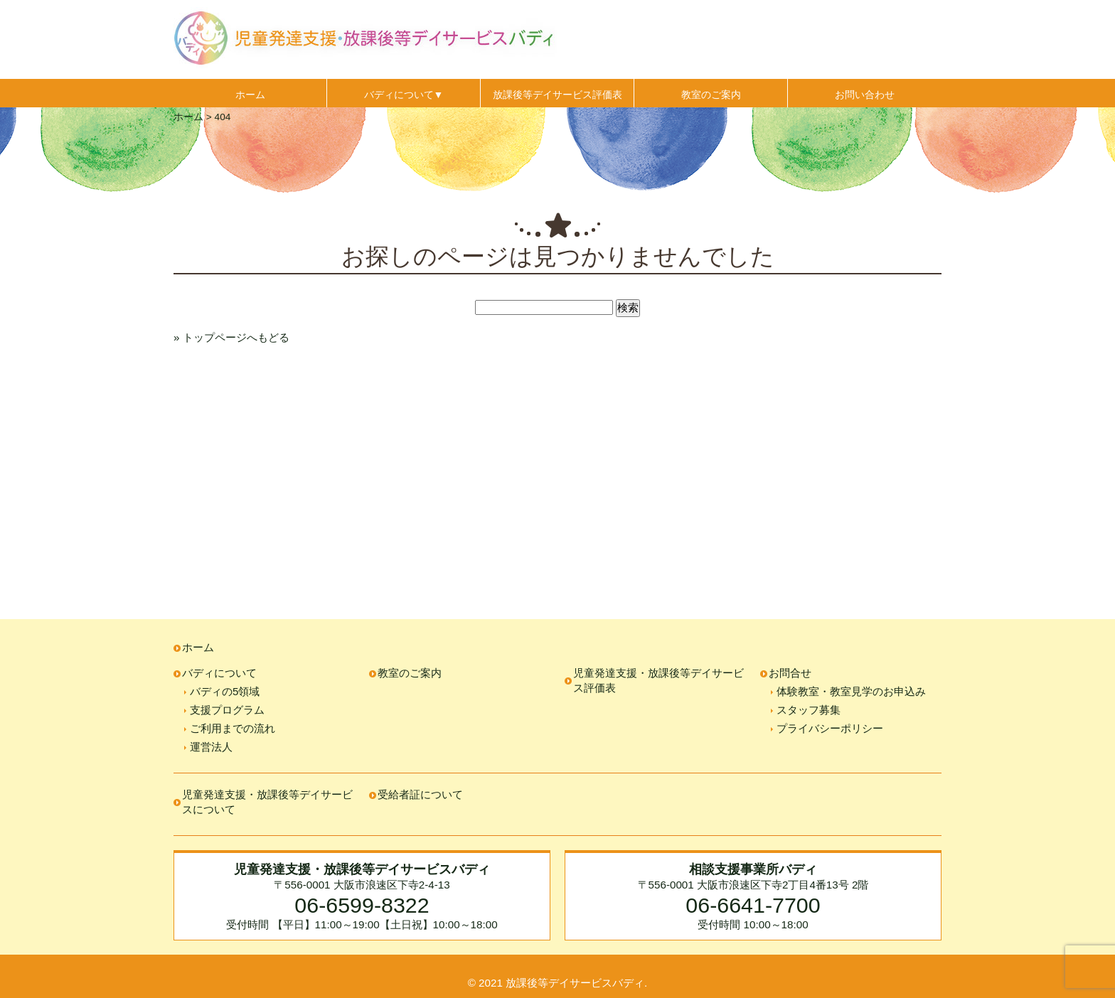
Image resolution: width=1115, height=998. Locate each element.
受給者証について (420, 794)
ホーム (250, 94)
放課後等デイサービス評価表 (557, 94)
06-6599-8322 (361, 905)
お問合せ (790, 673)
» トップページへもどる (231, 337)
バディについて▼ (404, 94)
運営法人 (211, 747)
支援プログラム (227, 710)
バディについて (219, 673)
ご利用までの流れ (232, 728)
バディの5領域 (225, 691)
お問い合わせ (865, 94)
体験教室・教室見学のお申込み (851, 691)
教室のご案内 (711, 94)
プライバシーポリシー (830, 728)
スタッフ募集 (809, 710)
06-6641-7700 (752, 905)
